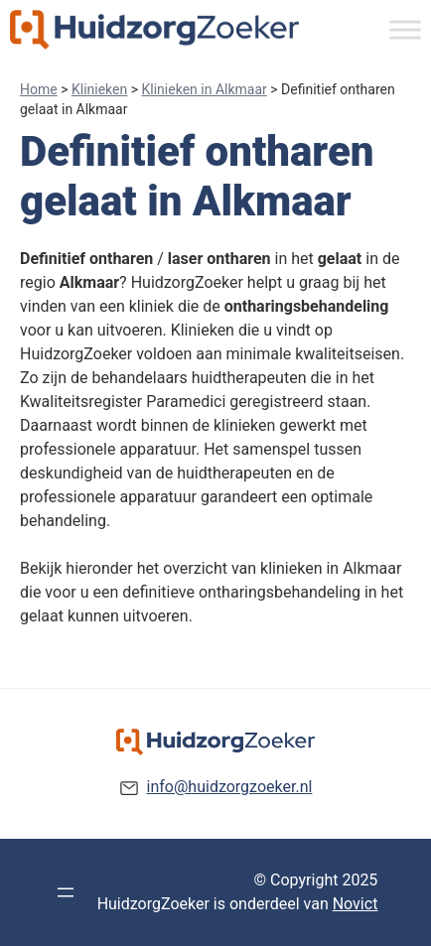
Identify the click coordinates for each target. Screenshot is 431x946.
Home (39, 89)
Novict (355, 903)
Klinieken (99, 89)
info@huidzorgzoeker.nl (230, 786)
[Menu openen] (65, 892)
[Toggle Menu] (405, 29)
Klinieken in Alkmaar (204, 89)
